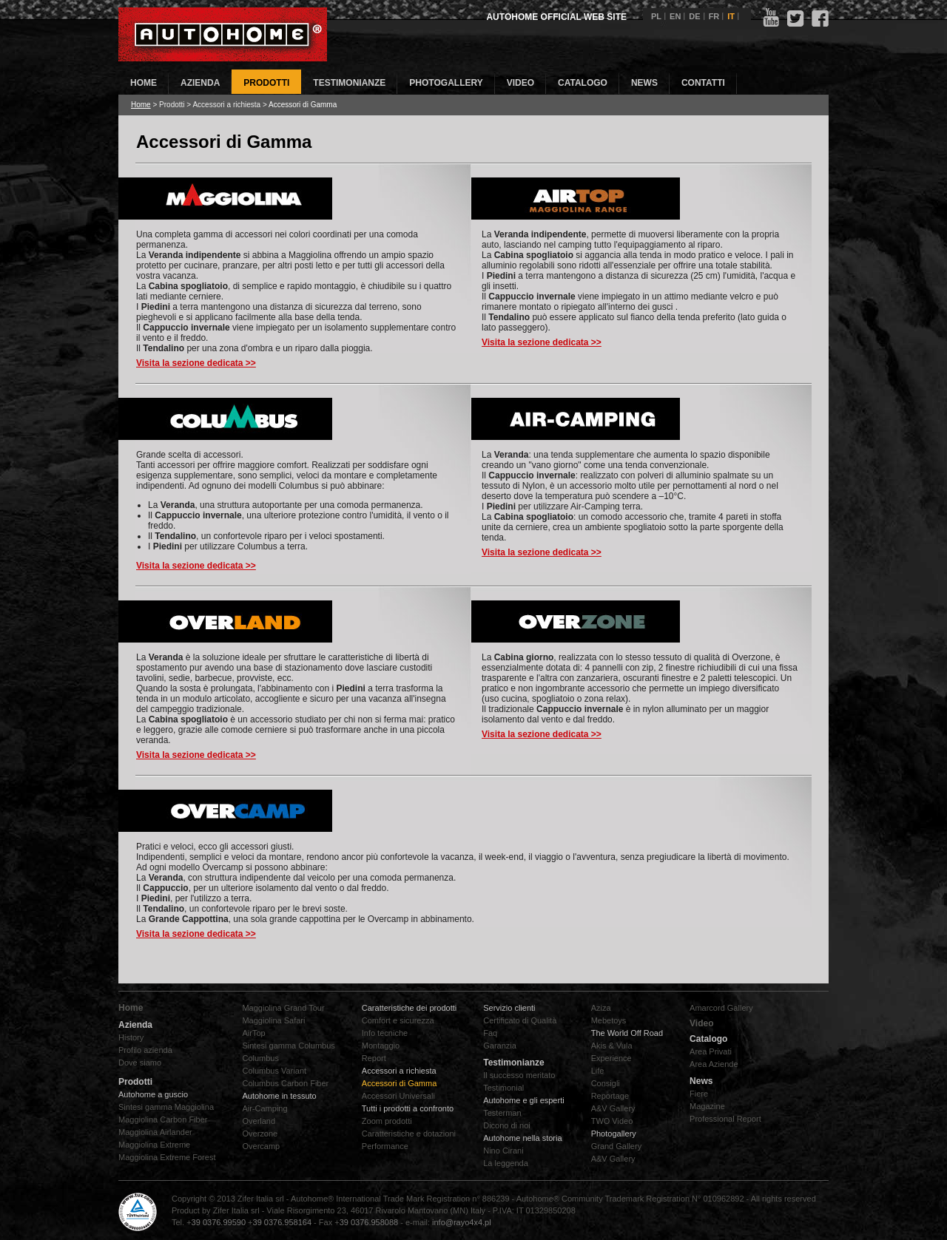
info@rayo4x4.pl (461, 1222)
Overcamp (261, 1146)
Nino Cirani (503, 1150)
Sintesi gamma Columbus (288, 1045)
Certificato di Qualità (519, 1020)
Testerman (502, 1112)
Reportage (610, 1095)
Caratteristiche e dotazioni (409, 1133)
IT (731, 16)
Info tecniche (385, 1033)
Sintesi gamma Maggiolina (166, 1106)
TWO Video (612, 1121)
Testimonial (503, 1087)
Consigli (605, 1083)
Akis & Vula (612, 1045)
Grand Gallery (616, 1146)
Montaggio (381, 1045)
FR (714, 16)
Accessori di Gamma (399, 1083)
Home (141, 105)
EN (675, 16)
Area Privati (711, 1051)
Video (701, 1023)
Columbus (260, 1058)
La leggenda (505, 1163)
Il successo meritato (519, 1075)
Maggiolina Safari (273, 1020)
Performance (385, 1146)
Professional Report (725, 1118)
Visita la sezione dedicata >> (196, 363)
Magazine (707, 1106)
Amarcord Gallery (721, 1007)
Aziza (601, 1007)
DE (694, 16)
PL (656, 16)
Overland (258, 1121)
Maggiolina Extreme (154, 1144)
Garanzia (499, 1045)
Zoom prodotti (387, 1121)
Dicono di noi (506, 1125)
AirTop (253, 1033)
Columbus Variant (274, 1070)
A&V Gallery (613, 1108)
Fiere (699, 1093)
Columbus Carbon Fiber (285, 1083)
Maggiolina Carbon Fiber (162, 1119)
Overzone (259, 1133)
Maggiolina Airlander (155, 1132)
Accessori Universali (398, 1095)
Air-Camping (264, 1108)
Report (374, 1058)
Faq (490, 1033)
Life (597, 1070)
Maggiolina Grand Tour (283, 1007)
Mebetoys (609, 1020)
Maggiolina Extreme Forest (166, 1157)
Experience (611, 1058)
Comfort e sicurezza (398, 1020)
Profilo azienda (145, 1050)
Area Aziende (714, 1064)
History (131, 1037)
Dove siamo (139, 1062)
